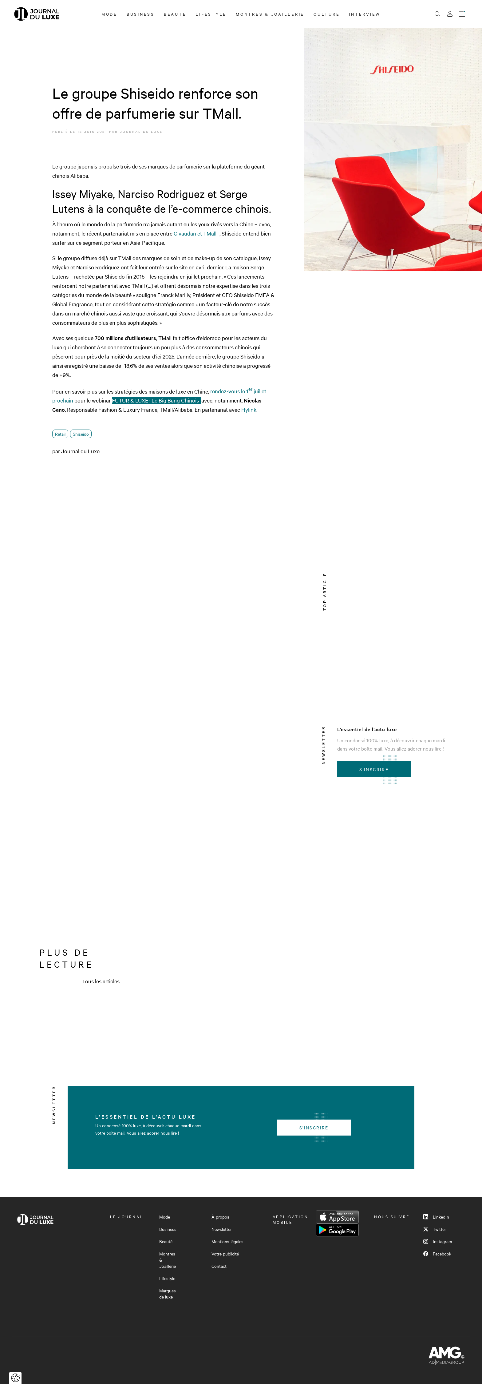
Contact (219, 1266)
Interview (365, 14)
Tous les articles (101, 981)
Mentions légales (227, 1241)
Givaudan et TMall (195, 233)
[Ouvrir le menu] (462, 13)
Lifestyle (211, 14)
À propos (220, 1217)
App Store (337, 1217)
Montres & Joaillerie (270, 14)
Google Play (337, 1229)
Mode (109, 14)
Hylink (248, 409)
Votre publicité (225, 1254)
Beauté (175, 14)
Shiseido (81, 434)
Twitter (434, 1229)
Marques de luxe (167, 1293)
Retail (60, 434)
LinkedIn (436, 1217)
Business (141, 14)
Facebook (437, 1254)
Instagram (437, 1241)
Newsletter (221, 1229)
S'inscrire (374, 769)
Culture (327, 14)
